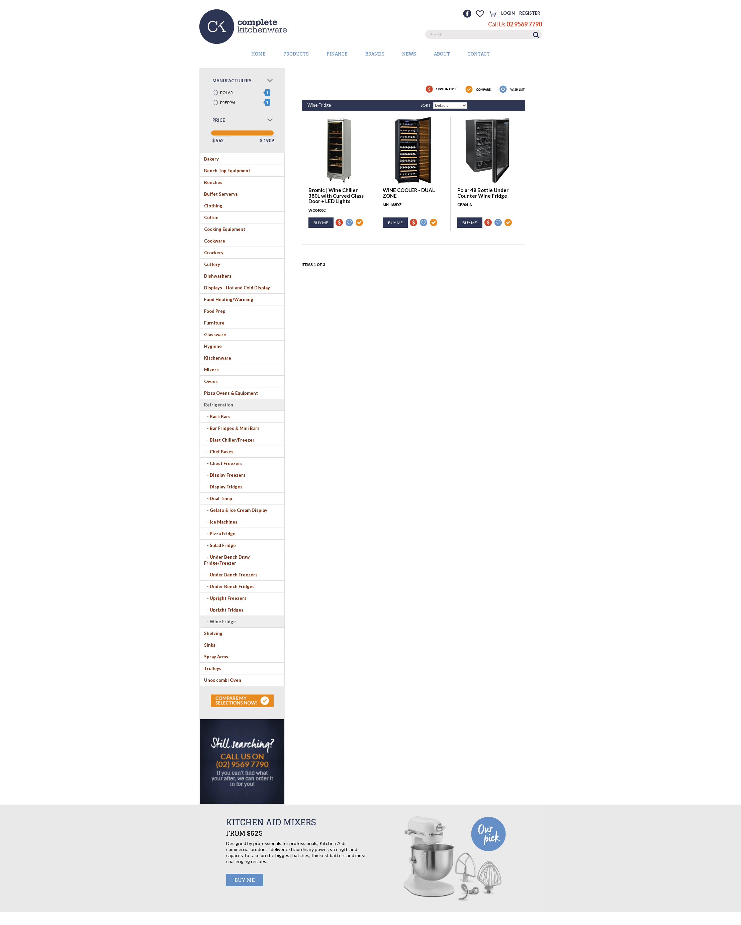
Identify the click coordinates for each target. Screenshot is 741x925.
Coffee (211, 217)
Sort (426, 105)
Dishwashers (217, 276)
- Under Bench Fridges (229, 586)
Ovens (211, 381)
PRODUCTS (296, 54)
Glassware (215, 334)
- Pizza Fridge (220, 533)
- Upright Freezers (225, 598)
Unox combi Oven (222, 680)
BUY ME (245, 880)
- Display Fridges (223, 486)
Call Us (515, 24)
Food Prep (214, 311)
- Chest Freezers (223, 463)
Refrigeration (218, 404)
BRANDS (374, 54)
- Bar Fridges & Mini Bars (232, 428)
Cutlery (212, 264)
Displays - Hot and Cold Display (237, 287)
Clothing (213, 205)
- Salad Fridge (220, 545)
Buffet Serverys (221, 194)
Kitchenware (217, 358)
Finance (337, 54)
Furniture (214, 323)
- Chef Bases (219, 451)
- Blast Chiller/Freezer (229, 440)
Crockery (213, 252)
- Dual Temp (218, 498)
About (442, 54)
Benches (213, 182)
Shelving (213, 633)
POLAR (226, 92)
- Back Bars (217, 416)
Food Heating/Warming (228, 299)
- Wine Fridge (220, 621)
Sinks (209, 645)
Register (529, 13)
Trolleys (212, 668)
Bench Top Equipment (227, 170)
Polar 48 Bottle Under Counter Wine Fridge (482, 193)
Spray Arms (216, 656)
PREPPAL (228, 102)
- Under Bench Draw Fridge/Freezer (227, 560)
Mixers (211, 369)
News (409, 54)
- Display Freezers (225, 475)
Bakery (211, 159)
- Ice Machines (221, 522)
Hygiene (213, 346)
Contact (479, 54)
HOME (258, 54)
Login (508, 13)
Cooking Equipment (224, 229)
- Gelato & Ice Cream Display (235, 510)
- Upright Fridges (224, 610)
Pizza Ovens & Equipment (231, 393)
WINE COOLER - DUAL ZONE (409, 193)
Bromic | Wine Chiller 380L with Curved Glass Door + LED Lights (336, 195)
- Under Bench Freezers (231, 574)
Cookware (214, 241)
